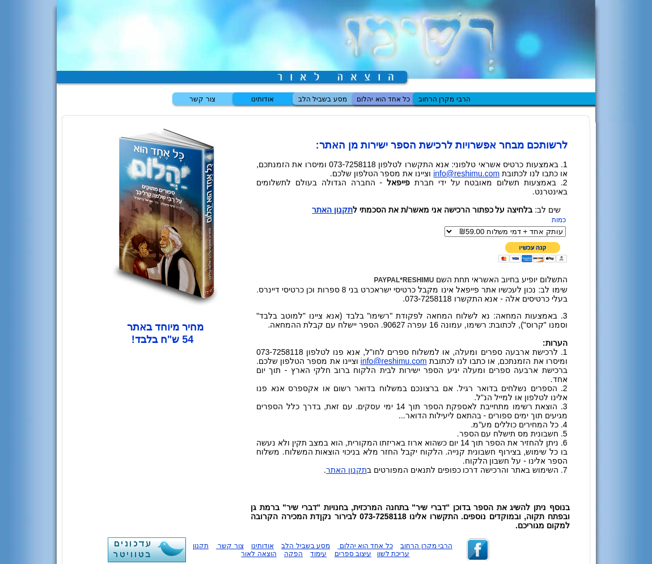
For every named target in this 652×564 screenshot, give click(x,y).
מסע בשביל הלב (322, 99)
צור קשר (202, 99)
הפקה (293, 554)
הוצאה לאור (258, 554)
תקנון (201, 546)
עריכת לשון (393, 554)
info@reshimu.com (466, 173)
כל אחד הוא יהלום (383, 99)
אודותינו (262, 99)
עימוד (318, 554)
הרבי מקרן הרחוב (444, 99)
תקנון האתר (332, 209)
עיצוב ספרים (353, 554)
